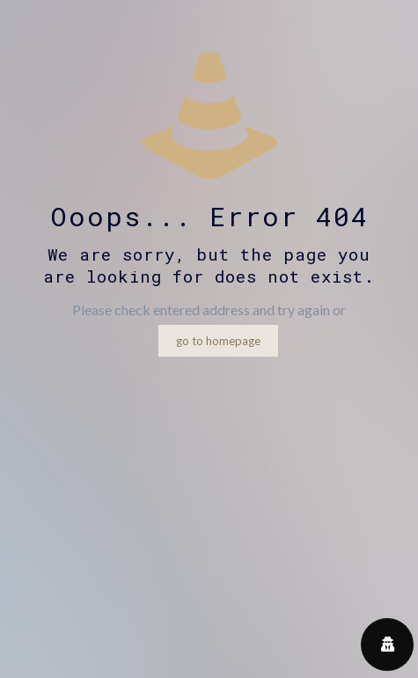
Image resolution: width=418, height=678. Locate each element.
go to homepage (218, 341)
